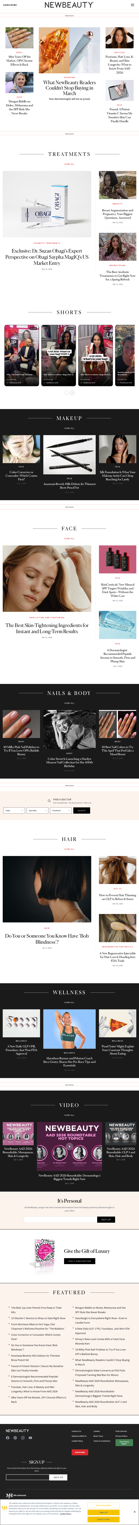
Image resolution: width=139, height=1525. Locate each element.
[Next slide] (72, 393)
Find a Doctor (121, 1431)
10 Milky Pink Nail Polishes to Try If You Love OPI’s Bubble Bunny (100, 1352)
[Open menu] (132, 5)
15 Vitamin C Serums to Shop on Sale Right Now (38, 1318)
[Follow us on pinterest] (15, 1437)
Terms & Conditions (102, 1441)
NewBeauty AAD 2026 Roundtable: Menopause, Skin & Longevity (102, 1383)
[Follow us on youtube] (30, 1437)
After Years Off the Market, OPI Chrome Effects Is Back (38, 1400)
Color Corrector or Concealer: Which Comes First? (35, 1337)
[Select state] (14, 810)
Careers (97, 1431)
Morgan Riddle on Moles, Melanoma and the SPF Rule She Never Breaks (100, 1310)
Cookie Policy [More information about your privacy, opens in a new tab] (65, 1514)
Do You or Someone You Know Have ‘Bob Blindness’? (34, 1347)
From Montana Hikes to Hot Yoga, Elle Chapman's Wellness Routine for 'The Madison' (38, 1326)
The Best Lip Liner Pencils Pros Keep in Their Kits (36, 1310)
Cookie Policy (77, 1441)
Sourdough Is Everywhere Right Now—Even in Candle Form (101, 1320)
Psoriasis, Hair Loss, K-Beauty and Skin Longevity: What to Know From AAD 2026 (34, 1389)
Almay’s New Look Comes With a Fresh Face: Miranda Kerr (100, 1341)
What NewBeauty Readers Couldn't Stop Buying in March (102, 1362)
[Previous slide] (67, 393)
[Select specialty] (37, 810)
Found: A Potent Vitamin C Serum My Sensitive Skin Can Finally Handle (37, 1368)
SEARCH (82, 810)
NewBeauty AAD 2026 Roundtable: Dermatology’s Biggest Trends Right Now (98, 1393)
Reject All (103, 1512)
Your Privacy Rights (124, 1443)
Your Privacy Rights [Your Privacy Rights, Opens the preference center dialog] (103, 1505)
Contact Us (76, 1431)
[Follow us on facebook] (7, 1437)
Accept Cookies (103, 1519)
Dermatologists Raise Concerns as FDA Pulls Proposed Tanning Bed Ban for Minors (100, 1373)
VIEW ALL (69, 164)
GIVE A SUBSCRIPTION (79, 1261)
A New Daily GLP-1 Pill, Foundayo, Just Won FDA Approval (102, 1331)
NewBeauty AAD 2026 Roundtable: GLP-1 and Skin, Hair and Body (101, 1404)
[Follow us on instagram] (22, 1437)
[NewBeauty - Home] (69, 5)
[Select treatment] (61, 810)
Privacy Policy (121, 1436)
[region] (69, 1512)
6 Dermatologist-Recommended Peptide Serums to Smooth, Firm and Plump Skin (34, 1379)
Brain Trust (98, 1436)
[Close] (135, 1512)
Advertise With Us (79, 1436)
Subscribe (10, 5)
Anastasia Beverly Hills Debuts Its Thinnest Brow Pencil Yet (35, 1358)
